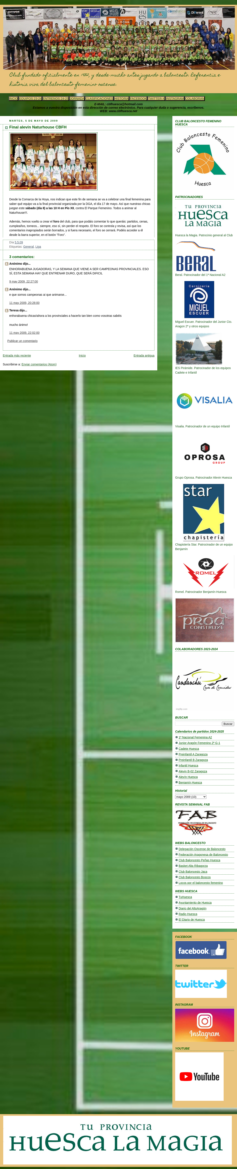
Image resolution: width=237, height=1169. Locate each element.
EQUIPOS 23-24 (30, 98)
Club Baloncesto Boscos (195, 877)
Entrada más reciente (17, 355)
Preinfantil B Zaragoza (193, 760)
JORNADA (77, 98)
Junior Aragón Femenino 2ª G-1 (199, 743)
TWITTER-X (156, 98)
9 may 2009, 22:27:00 (23, 281)
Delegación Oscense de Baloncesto (202, 849)
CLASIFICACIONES (99, 98)
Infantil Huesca (188, 765)
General (28, 246)
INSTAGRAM (175, 98)
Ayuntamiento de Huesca (195, 902)
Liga (38, 246)
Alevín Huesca (188, 777)
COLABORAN (194, 98)
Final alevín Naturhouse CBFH (38, 127)
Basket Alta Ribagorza (193, 865)
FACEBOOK (138, 98)
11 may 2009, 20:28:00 (24, 303)
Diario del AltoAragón (192, 908)
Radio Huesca (188, 914)
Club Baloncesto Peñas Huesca (199, 860)
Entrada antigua (144, 355)
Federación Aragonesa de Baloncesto (203, 854)
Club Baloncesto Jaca (193, 871)
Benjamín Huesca (190, 782)
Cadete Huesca (189, 748)
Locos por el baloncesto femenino (201, 882)
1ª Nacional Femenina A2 (195, 737)
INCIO (13, 98)
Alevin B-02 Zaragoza (193, 771)
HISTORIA (121, 98)
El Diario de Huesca (192, 919)
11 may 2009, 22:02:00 (24, 332)
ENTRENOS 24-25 (56, 98)
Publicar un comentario (22, 341)
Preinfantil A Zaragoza (193, 754)
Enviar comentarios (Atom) (39, 364)
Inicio (82, 355)
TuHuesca (185, 897)
